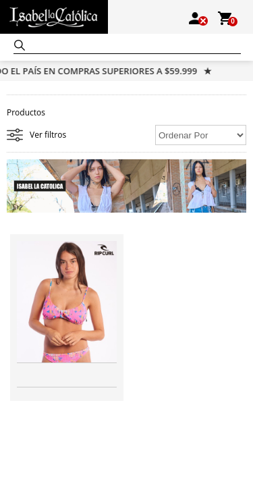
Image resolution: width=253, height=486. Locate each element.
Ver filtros (48, 134)
